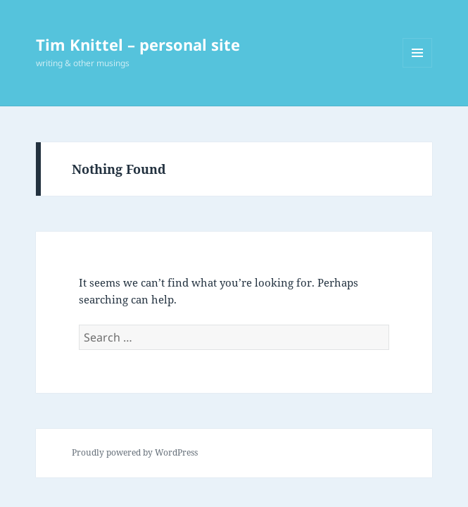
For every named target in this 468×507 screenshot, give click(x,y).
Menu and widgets (417, 67)
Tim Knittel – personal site (138, 44)
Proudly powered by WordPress (135, 452)
